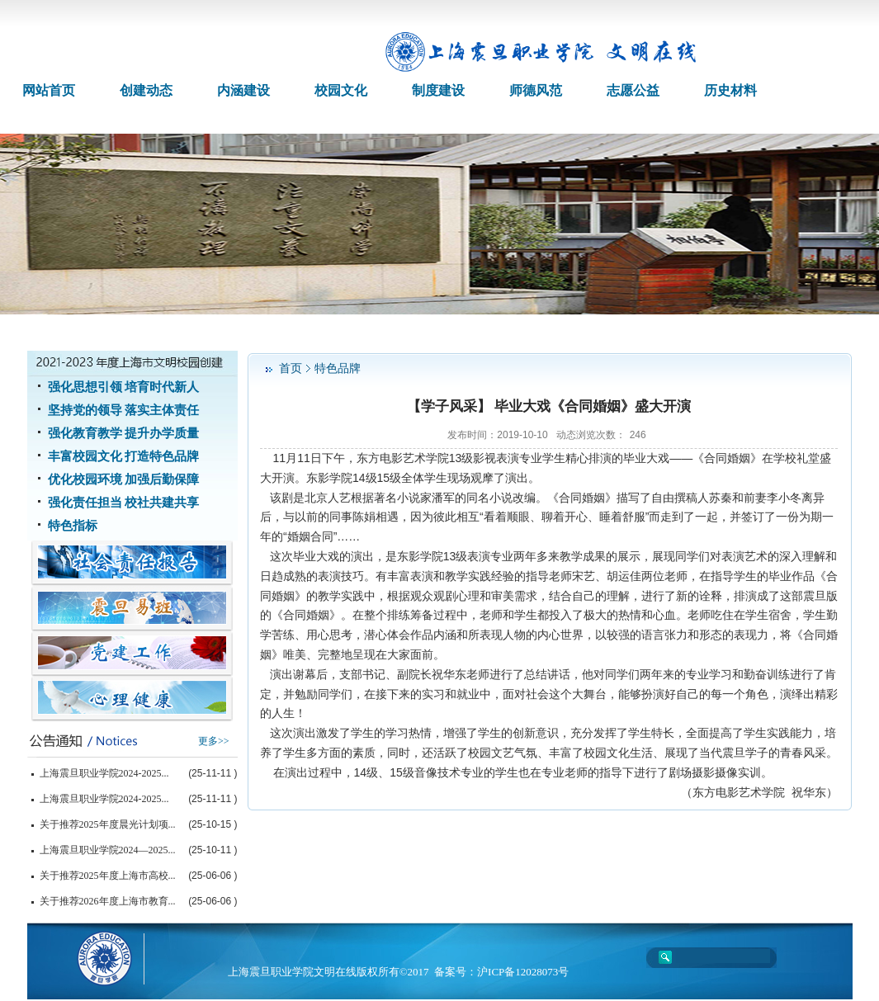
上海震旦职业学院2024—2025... (108, 850)
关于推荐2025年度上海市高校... (108, 875)
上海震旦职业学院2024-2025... (104, 773)
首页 (290, 368)
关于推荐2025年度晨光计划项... (108, 824)
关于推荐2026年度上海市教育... (108, 901)
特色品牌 (337, 368)
